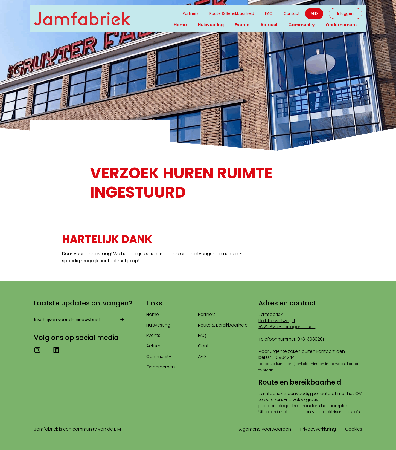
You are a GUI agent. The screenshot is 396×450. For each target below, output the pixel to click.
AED (314, 13)
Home (180, 25)
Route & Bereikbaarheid (231, 13)
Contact (292, 13)
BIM (117, 429)
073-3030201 (310, 339)
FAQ (269, 13)
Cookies (353, 429)
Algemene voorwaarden (265, 429)
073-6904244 (280, 357)
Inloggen (345, 13)
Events (242, 25)
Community (301, 25)
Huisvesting (211, 25)
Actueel (268, 25)
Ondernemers (341, 25)
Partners (191, 13)
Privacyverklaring (318, 429)
